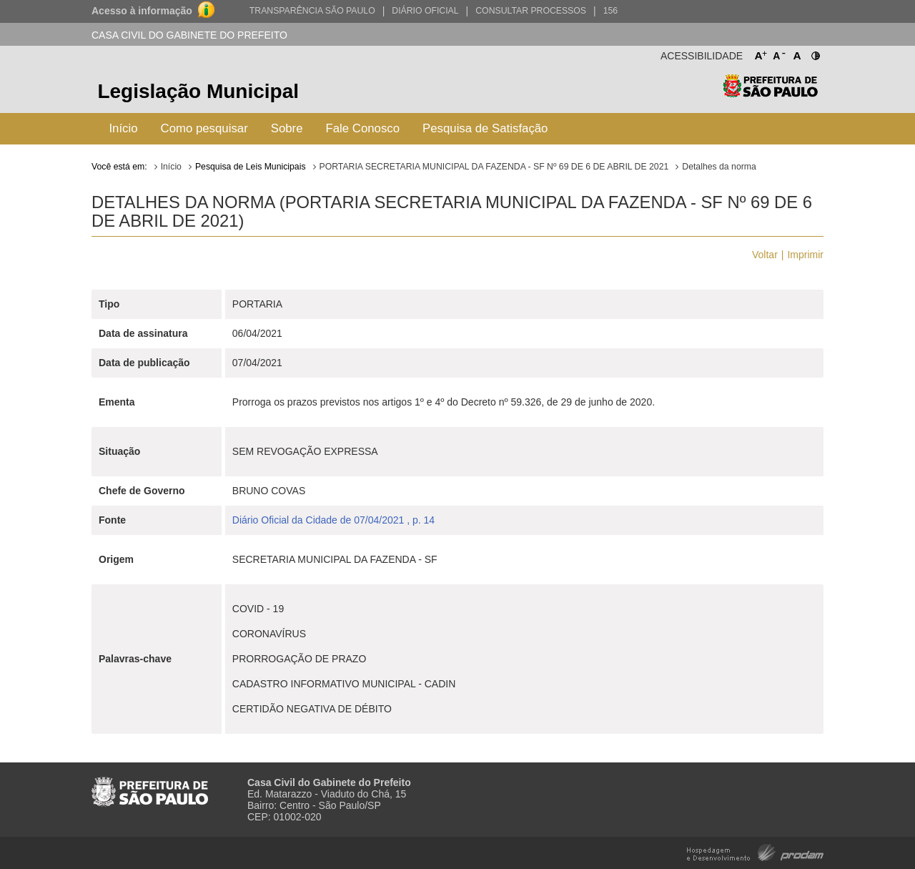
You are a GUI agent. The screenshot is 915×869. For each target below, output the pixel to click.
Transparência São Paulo (312, 11)
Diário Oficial (425, 11)
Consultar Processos (530, 11)
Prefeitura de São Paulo (770, 93)
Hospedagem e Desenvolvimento (755, 851)
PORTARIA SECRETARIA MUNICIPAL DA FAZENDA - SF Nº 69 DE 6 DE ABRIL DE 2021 (494, 167)
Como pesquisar (204, 128)
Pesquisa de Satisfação (485, 128)
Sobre (287, 128)
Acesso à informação (142, 11)
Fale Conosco (363, 128)
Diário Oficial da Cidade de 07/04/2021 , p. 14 (333, 520)
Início (123, 128)
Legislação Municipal (198, 91)
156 (610, 11)
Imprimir (805, 254)
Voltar (765, 254)
